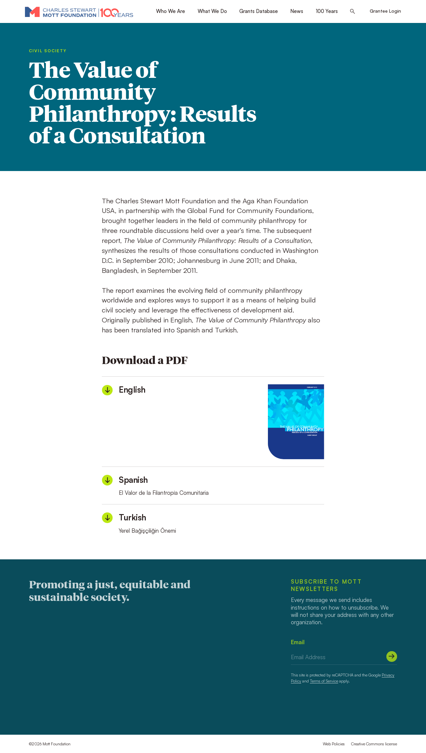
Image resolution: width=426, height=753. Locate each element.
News (296, 11)
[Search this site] (352, 11)
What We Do (212, 11)
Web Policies (334, 743)
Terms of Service (324, 680)
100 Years (327, 11)
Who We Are (170, 11)
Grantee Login (385, 11)
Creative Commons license (374, 743)
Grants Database (258, 11)
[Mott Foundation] (79, 11)
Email (298, 642)
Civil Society (48, 50)
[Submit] (391, 656)
